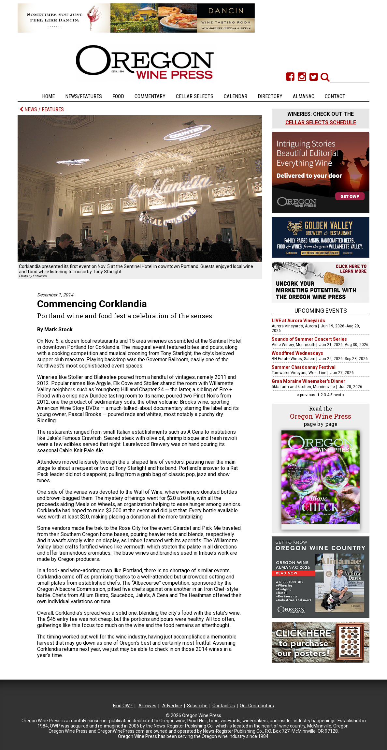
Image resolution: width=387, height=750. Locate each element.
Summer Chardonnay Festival (304, 367)
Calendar (235, 96)
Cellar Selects (194, 96)
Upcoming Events (320, 310)
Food (118, 96)
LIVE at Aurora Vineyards (298, 320)
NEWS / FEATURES (42, 109)
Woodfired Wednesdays (297, 353)
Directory (270, 96)
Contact (335, 96)
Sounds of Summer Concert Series (309, 339)
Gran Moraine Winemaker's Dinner (308, 381)
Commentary (150, 96)
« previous (306, 395)
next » (338, 395)
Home (48, 96)
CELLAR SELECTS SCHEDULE (320, 122)
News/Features (83, 96)
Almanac (303, 96)
